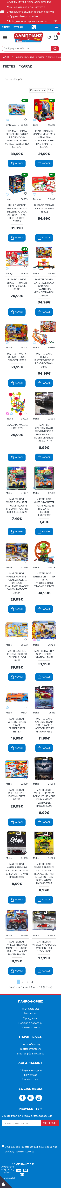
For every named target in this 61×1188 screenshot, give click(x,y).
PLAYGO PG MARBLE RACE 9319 (17, 426)
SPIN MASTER (13, 125)
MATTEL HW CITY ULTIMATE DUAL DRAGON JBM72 (17, 357)
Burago (37, 199)
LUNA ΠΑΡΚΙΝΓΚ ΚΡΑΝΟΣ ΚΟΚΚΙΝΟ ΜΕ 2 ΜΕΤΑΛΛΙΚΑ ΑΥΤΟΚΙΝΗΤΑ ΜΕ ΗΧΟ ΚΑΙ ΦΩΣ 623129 (17, 213)
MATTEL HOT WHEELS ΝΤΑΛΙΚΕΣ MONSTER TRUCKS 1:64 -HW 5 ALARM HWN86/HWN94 (16, 948)
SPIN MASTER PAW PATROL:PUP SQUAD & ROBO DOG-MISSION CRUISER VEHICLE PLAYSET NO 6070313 (17, 139)
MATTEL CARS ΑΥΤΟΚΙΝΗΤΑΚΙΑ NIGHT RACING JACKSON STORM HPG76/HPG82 (44, 725)
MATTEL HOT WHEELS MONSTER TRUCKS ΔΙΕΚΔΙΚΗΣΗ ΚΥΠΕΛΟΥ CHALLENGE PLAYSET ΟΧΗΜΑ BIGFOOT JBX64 (17, 583)
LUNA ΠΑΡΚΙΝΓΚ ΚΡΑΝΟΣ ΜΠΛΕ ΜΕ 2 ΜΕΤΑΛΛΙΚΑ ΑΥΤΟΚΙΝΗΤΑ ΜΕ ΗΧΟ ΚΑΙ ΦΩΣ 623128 (44, 139)
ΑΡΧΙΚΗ (6, 57)
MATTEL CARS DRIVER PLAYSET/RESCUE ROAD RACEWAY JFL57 (44, 360)
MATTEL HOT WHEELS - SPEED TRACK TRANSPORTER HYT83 (17, 725)
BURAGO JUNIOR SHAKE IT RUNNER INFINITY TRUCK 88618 (17, 284)
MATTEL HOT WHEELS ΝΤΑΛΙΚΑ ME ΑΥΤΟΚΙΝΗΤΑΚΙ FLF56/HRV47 (44, 946)
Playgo (9, 418)
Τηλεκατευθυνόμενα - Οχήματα (29, 57)
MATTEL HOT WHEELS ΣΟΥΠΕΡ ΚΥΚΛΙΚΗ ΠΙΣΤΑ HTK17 (17, 795)
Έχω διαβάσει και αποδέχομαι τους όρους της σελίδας (29, 1149)
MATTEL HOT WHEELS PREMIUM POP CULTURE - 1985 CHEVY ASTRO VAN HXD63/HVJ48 (17, 870)
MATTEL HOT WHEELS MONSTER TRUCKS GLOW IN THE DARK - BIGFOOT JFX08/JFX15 (44, 507)
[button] (22, 1098)
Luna (35, 125)
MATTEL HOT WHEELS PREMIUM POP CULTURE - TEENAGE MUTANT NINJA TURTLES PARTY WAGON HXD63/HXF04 (44, 874)
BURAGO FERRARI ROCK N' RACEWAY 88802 (44, 208)
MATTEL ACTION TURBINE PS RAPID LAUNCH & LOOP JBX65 (17, 656)
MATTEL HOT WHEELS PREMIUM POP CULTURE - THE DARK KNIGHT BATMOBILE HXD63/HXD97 (44, 798)
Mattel (36, 273)
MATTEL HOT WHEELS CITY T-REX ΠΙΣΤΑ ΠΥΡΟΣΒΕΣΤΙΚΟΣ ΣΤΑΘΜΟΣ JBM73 (44, 580)
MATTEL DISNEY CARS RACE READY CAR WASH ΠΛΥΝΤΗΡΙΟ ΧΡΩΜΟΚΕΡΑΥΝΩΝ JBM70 (44, 287)
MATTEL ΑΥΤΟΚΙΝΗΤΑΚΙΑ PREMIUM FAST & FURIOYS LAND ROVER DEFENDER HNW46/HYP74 (44, 432)
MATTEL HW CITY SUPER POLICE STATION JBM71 (44, 654)
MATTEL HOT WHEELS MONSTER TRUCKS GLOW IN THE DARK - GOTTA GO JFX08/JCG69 (17, 506)
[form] (26, 48)
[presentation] (24, 1134)
